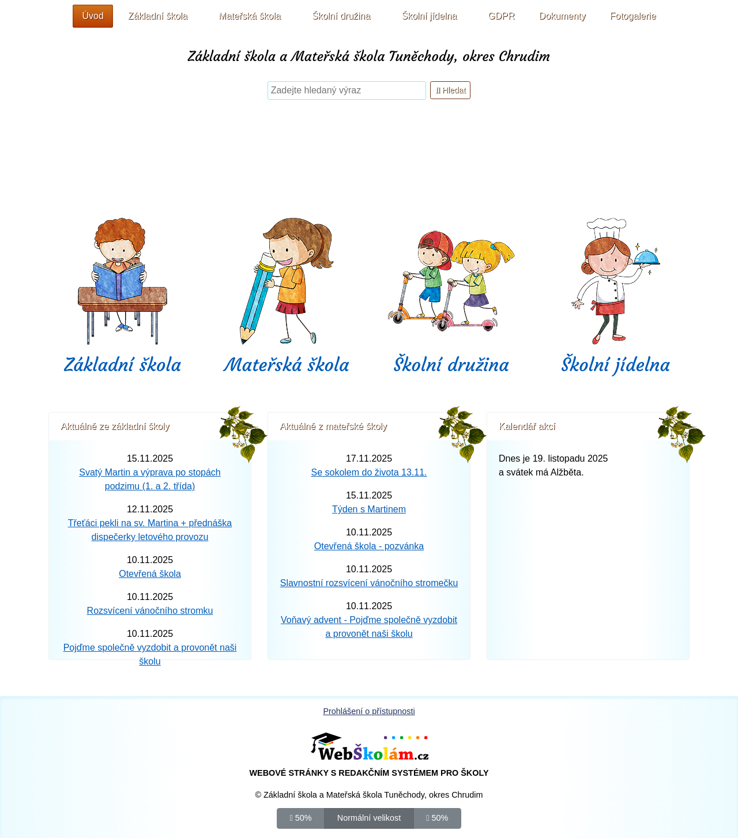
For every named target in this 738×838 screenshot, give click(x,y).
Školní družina (451, 364)
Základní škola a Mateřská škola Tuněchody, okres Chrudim (369, 56)
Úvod (92, 16)
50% (301, 817)
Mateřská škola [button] (250, 16)
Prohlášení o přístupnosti (369, 711)
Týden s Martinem (369, 509)
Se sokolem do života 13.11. (369, 472)
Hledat (450, 90)
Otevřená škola (150, 574)
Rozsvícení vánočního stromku (150, 611)
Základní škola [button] (157, 16)
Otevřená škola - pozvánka (369, 546)
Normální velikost (369, 817)
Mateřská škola (287, 364)
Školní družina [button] (341, 16)
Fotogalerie (633, 16)
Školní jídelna (615, 364)
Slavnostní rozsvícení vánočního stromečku (369, 583)
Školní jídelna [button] (429, 16)
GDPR (501, 16)
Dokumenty (562, 16)
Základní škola (122, 364)
